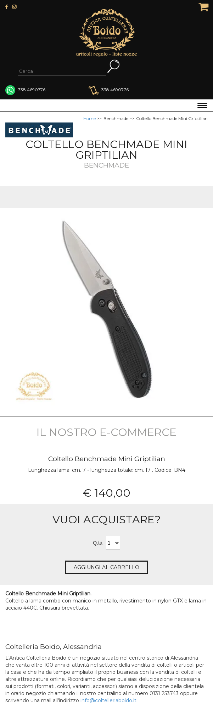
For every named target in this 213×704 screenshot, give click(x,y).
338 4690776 (109, 89)
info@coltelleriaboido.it (108, 700)
